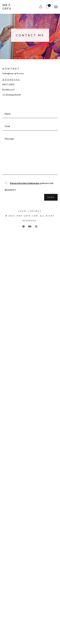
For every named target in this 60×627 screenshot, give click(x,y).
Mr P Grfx (6, 6)
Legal (22, 211)
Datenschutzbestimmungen (25, 183)
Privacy (36, 211)
